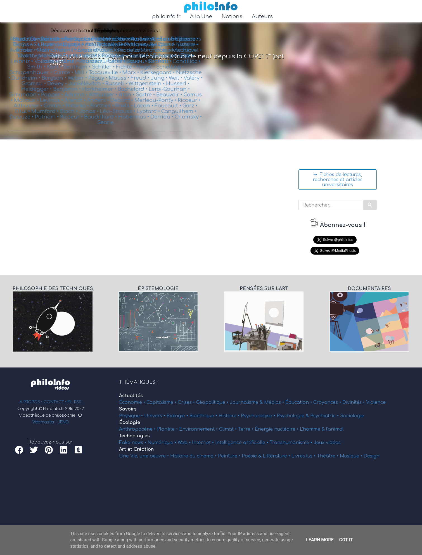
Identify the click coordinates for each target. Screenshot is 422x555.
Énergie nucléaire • (277, 429)
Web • (185, 442)
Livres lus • (304, 456)
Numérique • (163, 442)
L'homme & (313, 429)
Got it (346, 539)
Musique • (352, 456)
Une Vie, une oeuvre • (144, 456)
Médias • (274, 402)
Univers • (155, 415)
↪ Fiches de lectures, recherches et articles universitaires (337, 179)
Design (372, 456)
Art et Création (136, 449)
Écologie (129, 422)
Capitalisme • (162, 402)
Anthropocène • (138, 429)
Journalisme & (247, 402)
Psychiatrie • (325, 415)
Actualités (131, 395)
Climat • (228, 429)
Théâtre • (328, 456)
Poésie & (252, 456)
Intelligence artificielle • (242, 442)
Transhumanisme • (292, 442)
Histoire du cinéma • (194, 456)
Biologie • (178, 415)
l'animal (334, 429)
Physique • (131, 415)
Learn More (319, 539)
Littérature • (277, 456)
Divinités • (354, 402)
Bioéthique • (204, 415)
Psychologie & (293, 415)
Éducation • (299, 402)
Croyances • (327, 402)
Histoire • (230, 415)
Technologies (134, 435)
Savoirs (128, 409)
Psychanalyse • (259, 415)
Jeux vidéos (327, 442)
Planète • (168, 429)
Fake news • (133, 442)
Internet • (203, 442)
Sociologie (352, 415)
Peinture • (230, 456)
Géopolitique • (213, 402)
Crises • (187, 402)
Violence (376, 402)
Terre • (246, 429)
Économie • (132, 402)
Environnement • (199, 429)
